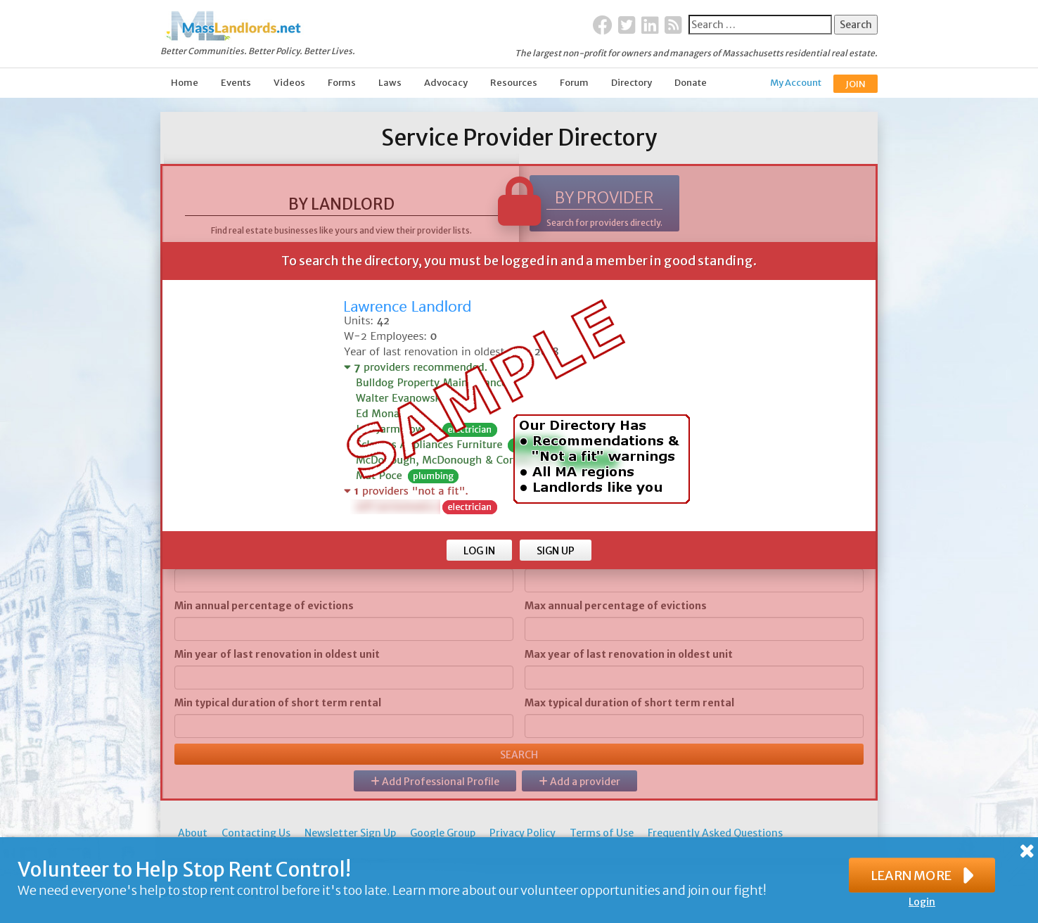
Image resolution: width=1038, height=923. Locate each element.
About (192, 833)
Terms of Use (602, 833)
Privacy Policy (522, 833)
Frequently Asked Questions (715, 833)
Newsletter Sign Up (350, 833)
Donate (690, 83)
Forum (574, 83)
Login (922, 902)
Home (184, 83)
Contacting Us (256, 833)
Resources (513, 83)
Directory (631, 83)
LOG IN (479, 551)
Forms (342, 83)
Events (236, 83)
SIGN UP (556, 551)
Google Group (442, 833)
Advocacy (446, 83)
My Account (795, 83)
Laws (390, 83)
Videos (289, 83)
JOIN (855, 84)
